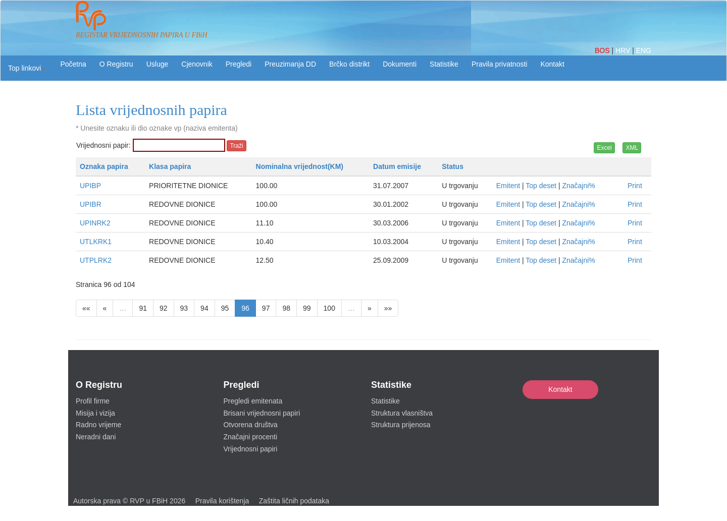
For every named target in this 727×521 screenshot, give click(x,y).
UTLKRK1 (96, 242)
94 (204, 308)
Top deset (541, 186)
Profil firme (93, 401)
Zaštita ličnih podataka (294, 501)
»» (388, 308)
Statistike (444, 64)
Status (452, 166)
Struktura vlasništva (402, 413)
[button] (27, 68)
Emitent (508, 186)
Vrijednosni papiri (251, 449)
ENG (643, 50)
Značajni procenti (251, 437)
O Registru (116, 64)
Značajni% (578, 186)
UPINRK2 (95, 223)
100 (329, 308)
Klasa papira (170, 166)
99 (307, 308)
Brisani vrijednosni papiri (262, 413)
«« (86, 308)
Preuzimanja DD (290, 64)
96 (245, 308)
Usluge (157, 64)
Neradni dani (96, 437)
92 (164, 308)
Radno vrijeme (98, 425)
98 (286, 308)
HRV (623, 50)
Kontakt (560, 389)
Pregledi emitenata (253, 401)
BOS (603, 50)
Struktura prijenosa (401, 425)
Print (635, 186)
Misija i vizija (95, 413)
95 (225, 308)
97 (266, 308)
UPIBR (90, 204)
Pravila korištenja (222, 501)
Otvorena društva (251, 425)
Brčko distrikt (349, 64)
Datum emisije (397, 166)
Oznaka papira (104, 166)
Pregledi (238, 64)
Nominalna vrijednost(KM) (299, 166)
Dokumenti (400, 64)
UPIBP (90, 186)
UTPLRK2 (96, 260)
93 (184, 308)
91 (143, 308)
